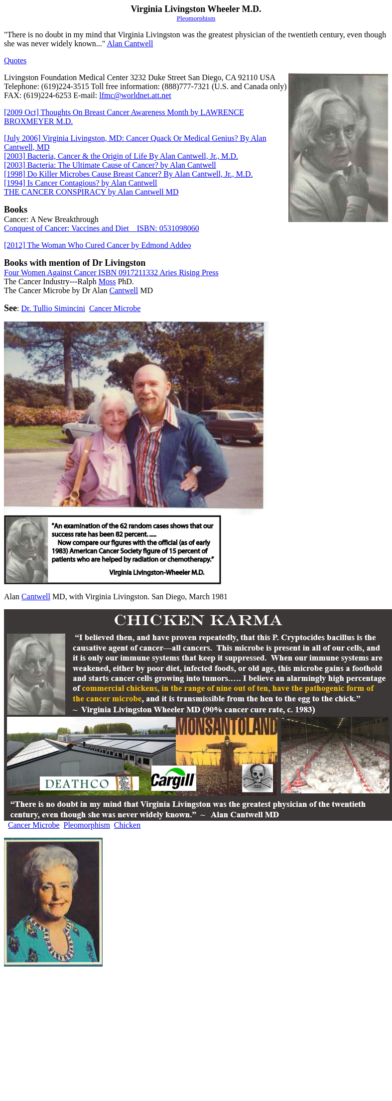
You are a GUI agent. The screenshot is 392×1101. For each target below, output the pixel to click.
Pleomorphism (87, 825)
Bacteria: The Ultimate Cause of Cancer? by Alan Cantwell (110, 165)
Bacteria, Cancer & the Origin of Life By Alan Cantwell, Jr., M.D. (121, 156)
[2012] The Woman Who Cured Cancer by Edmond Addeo (97, 245)
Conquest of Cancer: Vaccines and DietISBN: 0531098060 (101, 228)
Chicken (127, 825)
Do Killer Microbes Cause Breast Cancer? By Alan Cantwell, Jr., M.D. (128, 174)
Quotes (15, 60)
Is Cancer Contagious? (80, 183)
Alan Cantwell (130, 43)
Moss (107, 281)
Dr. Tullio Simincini (53, 308)
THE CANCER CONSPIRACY (91, 192)
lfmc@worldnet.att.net (135, 95)
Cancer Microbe (115, 308)
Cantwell (123, 290)
